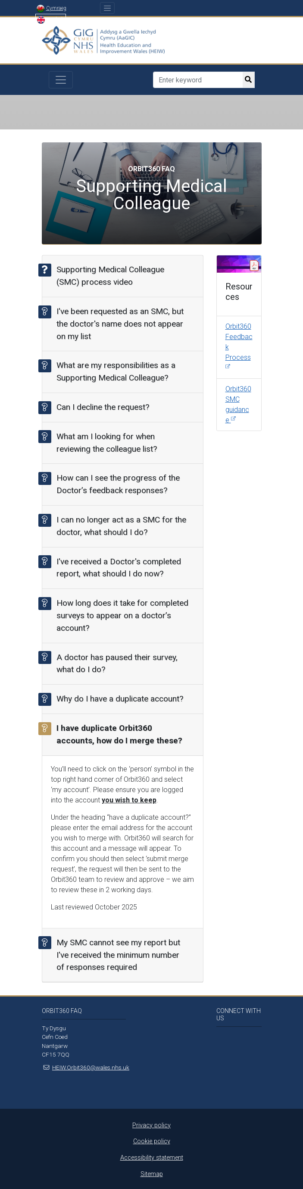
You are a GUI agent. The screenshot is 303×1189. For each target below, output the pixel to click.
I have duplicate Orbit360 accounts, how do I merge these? (116, 733)
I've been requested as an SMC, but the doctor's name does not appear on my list (117, 323)
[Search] (198, 80)
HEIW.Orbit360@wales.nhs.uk (90, 1067)
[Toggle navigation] (107, 8)
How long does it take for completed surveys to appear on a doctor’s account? (119, 615)
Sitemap (152, 1174)
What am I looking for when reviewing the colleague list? (104, 441)
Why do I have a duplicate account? (117, 699)
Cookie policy (151, 1141)
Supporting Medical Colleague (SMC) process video (107, 275)
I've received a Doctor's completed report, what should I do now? (116, 567)
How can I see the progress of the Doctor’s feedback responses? (115, 483)
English (50, 19)
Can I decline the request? (100, 407)
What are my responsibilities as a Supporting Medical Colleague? (113, 371)
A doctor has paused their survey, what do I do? (114, 662)
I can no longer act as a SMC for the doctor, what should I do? (118, 525)
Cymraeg (51, 8)
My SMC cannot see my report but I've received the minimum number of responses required (115, 954)
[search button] (248, 80)
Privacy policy (151, 1125)
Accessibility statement (151, 1157)
